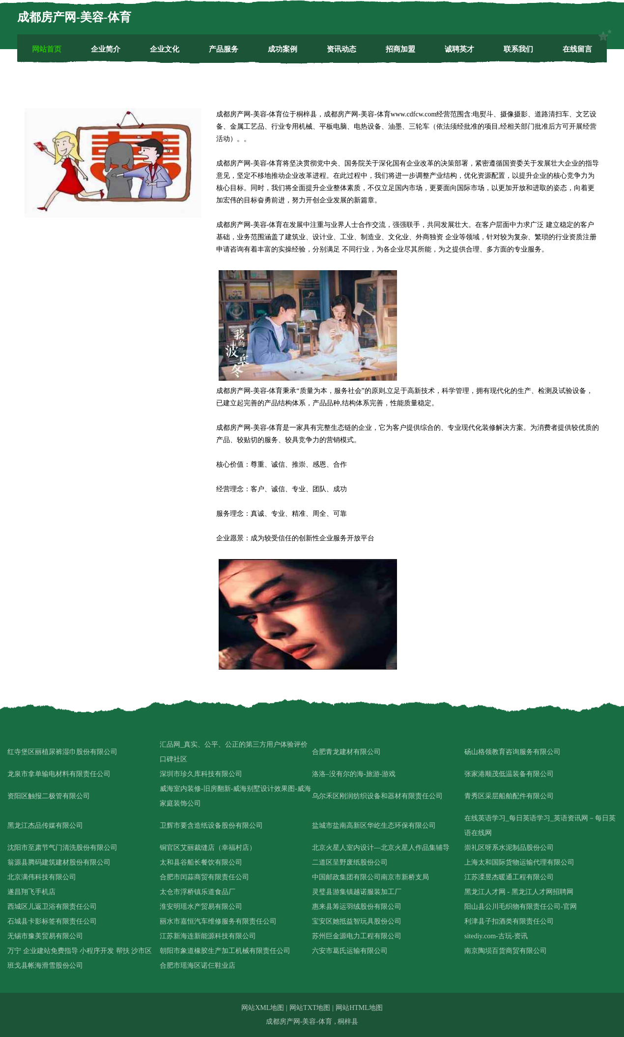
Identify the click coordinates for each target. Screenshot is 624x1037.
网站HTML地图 (359, 1007)
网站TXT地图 (309, 1007)
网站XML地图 (262, 1007)
